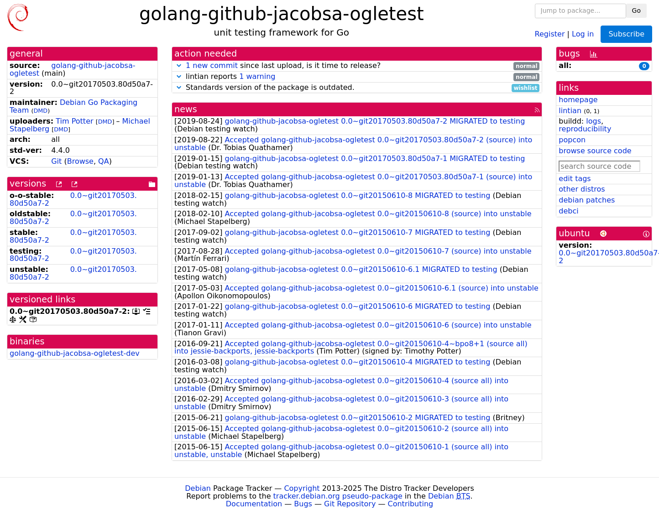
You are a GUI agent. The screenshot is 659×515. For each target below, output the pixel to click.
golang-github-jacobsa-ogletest (72, 69)
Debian (198, 488)
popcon (572, 139)
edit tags (575, 178)
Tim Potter (74, 121)
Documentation (254, 503)
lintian (570, 110)
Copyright (301, 488)
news (185, 109)
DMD (40, 110)
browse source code (595, 150)
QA (103, 161)
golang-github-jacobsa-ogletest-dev (75, 353)
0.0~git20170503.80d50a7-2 (73, 199)
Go (636, 10)
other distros (582, 189)
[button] (179, 65)
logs (593, 121)
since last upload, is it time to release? (356, 66)
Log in (583, 33)
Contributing (411, 503)
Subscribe (626, 34)
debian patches (587, 200)
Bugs (303, 503)
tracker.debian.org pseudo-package (338, 496)
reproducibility (585, 129)
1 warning (257, 76)
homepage (578, 99)
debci (568, 211)
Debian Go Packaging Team (73, 106)
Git (56, 161)
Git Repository (350, 503)
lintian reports (356, 77)
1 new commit (212, 65)
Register (550, 33)
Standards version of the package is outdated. (356, 88)
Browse (80, 161)
